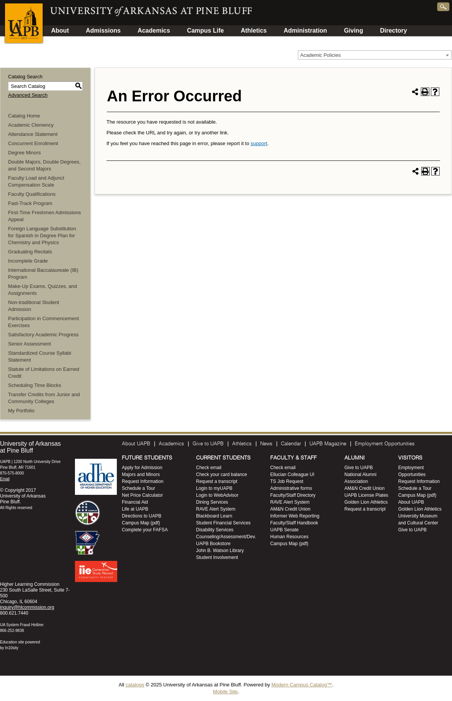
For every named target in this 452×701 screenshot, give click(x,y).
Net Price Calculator (142, 495)
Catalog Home (24, 116)
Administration (305, 30)
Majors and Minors (141, 474)
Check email (208, 467)
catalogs (135, 685)
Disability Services (214, 529)
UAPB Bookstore (213, 543)
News (266, 443)
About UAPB (136, 443)
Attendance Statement (33, 134)
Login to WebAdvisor (217, 495)
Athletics (254, 30)
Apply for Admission (142, 467)
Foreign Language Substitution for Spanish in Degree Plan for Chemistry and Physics (42, 235)
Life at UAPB (135, 509)
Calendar (291, 443)
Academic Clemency (31, 125)
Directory (393, 30)
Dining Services (212, 502)
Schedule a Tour (138, 488)
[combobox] (375, 55)
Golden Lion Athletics (366, 502)
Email (5, 479)
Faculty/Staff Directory (293, 495)
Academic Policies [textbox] (320, 55)
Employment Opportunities (385, 443)
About (60, 30)
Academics (154, 30)
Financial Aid (135, 502)
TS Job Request (286, 481)
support (259, 143)
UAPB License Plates (366, 495)
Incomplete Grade (28, 261)
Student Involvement (217, 557)
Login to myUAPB (214, 488)
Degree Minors (24, 152)
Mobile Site (225, 691)
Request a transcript (216, 481)
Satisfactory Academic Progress (43, 334)
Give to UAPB (208, 443)
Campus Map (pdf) (141, 523)
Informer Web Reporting (294, 516)
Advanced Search (28, 95)
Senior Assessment (29, 344)
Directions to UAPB (141, 516)
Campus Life (205, 30)
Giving (353, 30)
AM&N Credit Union (290, 509)
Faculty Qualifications (32, 194)
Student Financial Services (223, 523)
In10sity (11, 648)
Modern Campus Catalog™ (301, 685)
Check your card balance (221, 474)
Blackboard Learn (214, 516)
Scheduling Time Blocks (34, 385)
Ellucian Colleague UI (292, 474)
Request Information (142, 481)
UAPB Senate (284, 529)
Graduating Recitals (30, 252)
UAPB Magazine (327, 443)
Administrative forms (291, 488)
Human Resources (289, 536)
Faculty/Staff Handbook (294, 523)
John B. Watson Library (220, 550)
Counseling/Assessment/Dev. (226, 536)
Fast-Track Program (30, 203)
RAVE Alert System (215, 509)
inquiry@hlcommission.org (27, 607)
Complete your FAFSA (145, 529)
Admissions (103, 30)
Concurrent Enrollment (33, 143)
